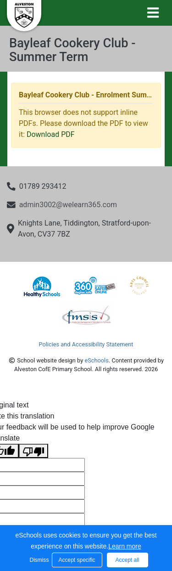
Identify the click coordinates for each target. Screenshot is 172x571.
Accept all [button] (127, 560)
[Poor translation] (33, 451)
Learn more (124, 546)
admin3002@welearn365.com (68, 204)
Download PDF (51, 134)
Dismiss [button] (38, 560)
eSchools (96, 360)
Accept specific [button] (76, 560)
